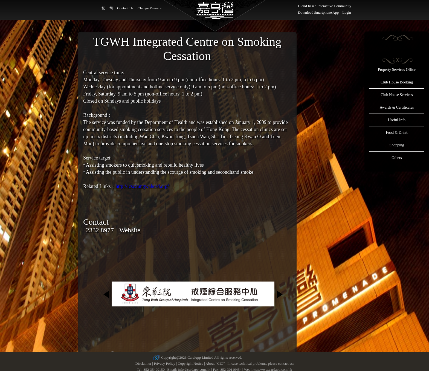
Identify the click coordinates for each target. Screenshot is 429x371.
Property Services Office (397, 70)
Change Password (151, 8)
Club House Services (397, 95)
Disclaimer (143, 363)
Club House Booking (397, 82)
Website (129, 230)
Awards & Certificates (397, 107)
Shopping (396, 145)
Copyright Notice (190, 363)
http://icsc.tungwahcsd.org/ (142, 186)
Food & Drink (396, 133)
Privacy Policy (164, 363)
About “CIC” (215, 363)
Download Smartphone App (318, 12)
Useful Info (396, 120)
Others (397, 158)
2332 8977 (100, 230)
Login (346, 12)
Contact (96, 221)
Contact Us (125, 8)
